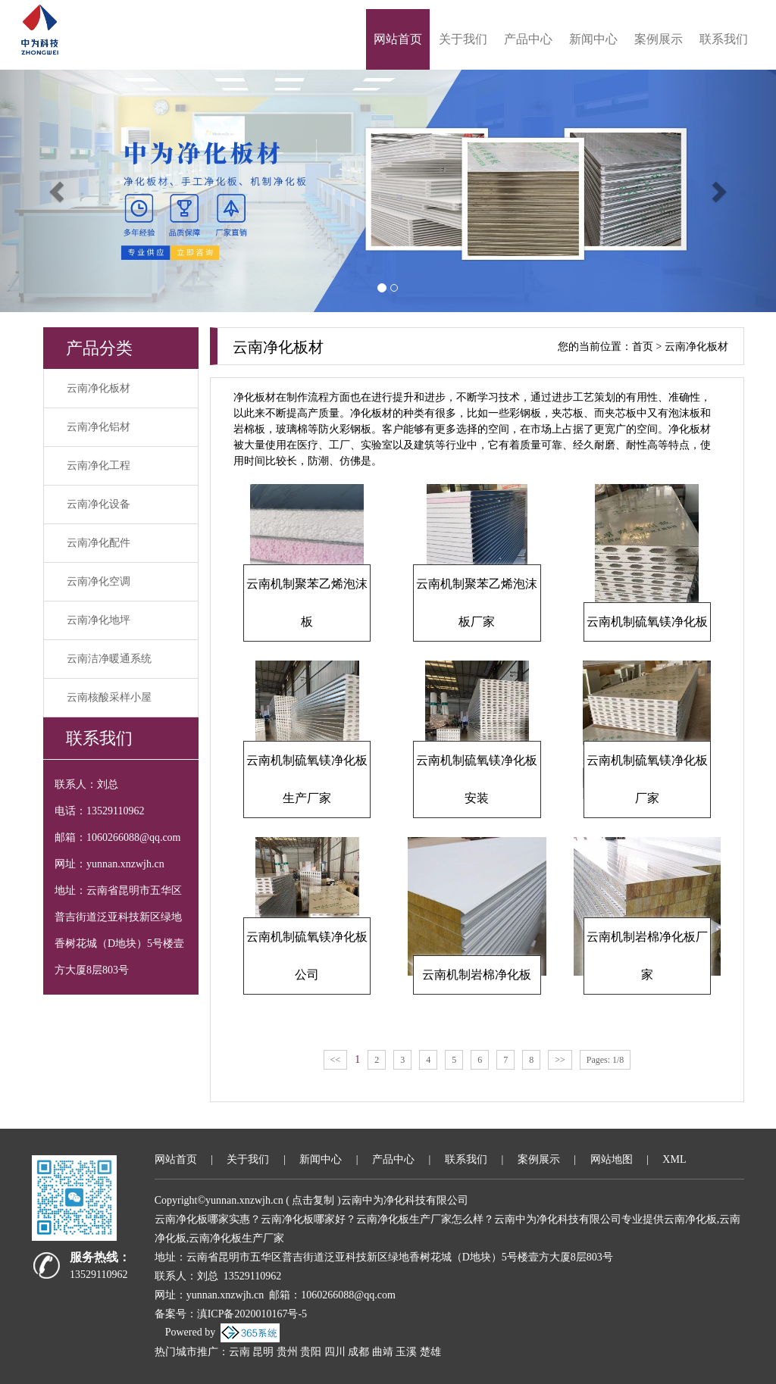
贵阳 (310, 1351)
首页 (642, 346)
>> (560, 1059)
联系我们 (723, 39)
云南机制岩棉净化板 (476, 974)
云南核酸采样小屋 (109, 697)
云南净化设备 (98, 504)
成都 (358, 1351)
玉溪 (406, 1351)
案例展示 (658, 39)
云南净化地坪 (98, 620)
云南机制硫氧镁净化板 (647, 621)
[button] (58, 191)
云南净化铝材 (98, 427)
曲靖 (382, 1351)
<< (335, 1059)
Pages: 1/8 (605, 1059)
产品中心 (528, 39)
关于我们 (463, 39)
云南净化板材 (98, 388)
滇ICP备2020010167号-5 (252, 1314)
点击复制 (313, 1200)
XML (674, 1159)
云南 (239, 1351)
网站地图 (611, 1159)
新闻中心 (593, 39)
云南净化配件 (98, 542)
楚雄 (430, 1351)
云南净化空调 (98, 581)
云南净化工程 (98, 465)
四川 (335, 1351)
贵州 (287, 1351)
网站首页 (398, 39)
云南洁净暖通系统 (109, 658)
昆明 (263, 1351)
